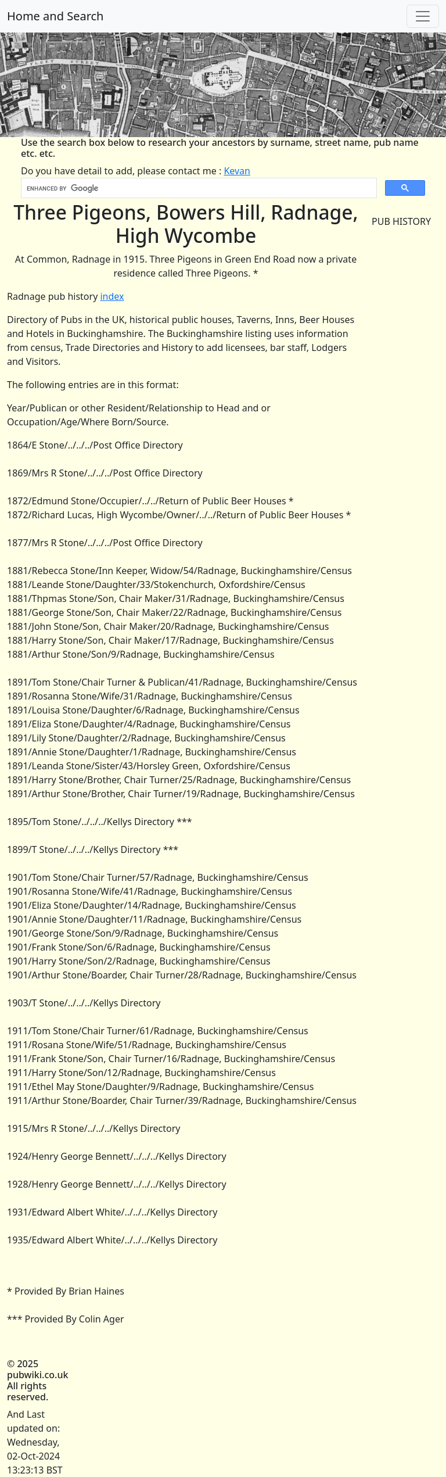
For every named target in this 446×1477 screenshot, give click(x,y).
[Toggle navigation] (423, 16)
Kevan (237, 170)
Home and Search (55, 16)
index (112, 296)
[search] (198, 188)
